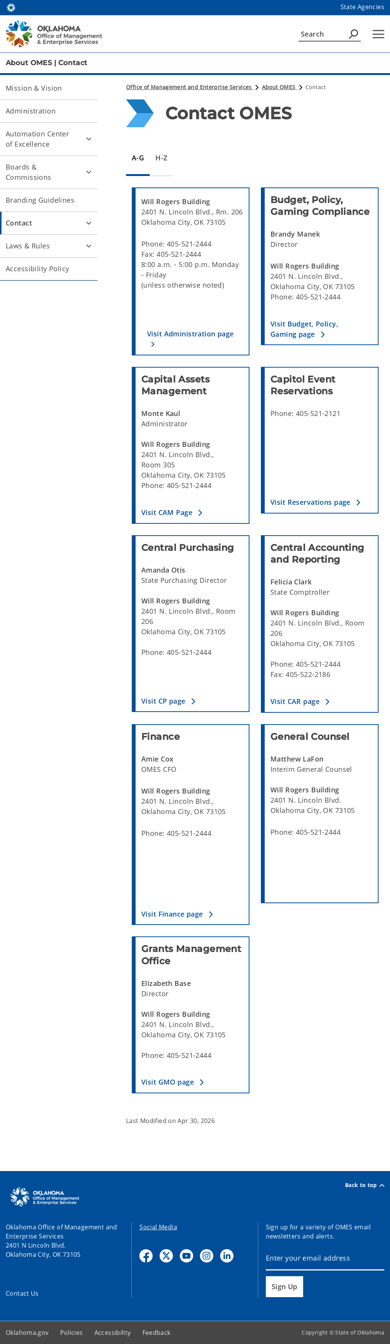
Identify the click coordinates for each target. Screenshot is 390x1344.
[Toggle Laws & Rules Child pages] (88, 245)
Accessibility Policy (37, 268)
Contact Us (22, 1293)
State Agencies (362, 7)
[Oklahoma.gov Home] (11, 7)
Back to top (364, 1185)
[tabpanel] (255, 646)
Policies (71, 1332)
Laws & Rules (28, 245)
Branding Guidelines (40, 200)
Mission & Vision (34, 88)
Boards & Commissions (28, 172)
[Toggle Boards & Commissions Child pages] (88, 172)
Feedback (156, 1332)
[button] (192, 339)
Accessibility (112, 1332)
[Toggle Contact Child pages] (88, 222)
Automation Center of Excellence (37, 139)
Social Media (158, 1227)
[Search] (329, 34)
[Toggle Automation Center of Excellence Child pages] (88, 139)
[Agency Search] (353, 34)
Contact (19, 222)
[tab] (138, 158)
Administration (31, 110)
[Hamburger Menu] (378, 34)
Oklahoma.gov (27, 1332)
